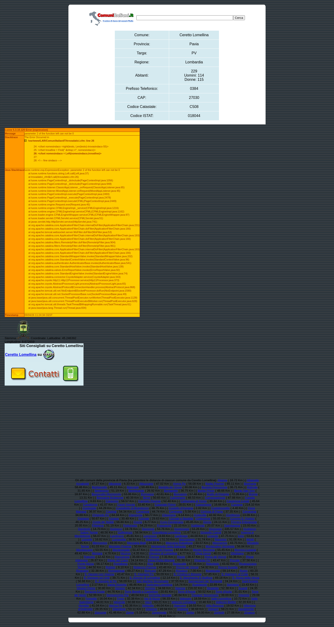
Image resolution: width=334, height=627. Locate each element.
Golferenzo (125, 532)
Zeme (130, 612)
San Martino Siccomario (152, 581)
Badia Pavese (215, 483)
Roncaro (150, 570)
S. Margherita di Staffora (196, 577)
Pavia (181, 557)
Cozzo (138, 522)
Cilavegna (169, 515)
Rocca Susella (228, 567)
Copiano (83, 518)
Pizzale (235, 560)
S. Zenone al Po (105, 581)
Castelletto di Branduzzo (132, 508)
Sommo (150, 588)
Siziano (120, 588)
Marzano (221, 539)
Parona (154, 557)
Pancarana (122, 557)
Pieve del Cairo (118, 560)
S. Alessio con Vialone (99, 574)
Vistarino (151, 609)
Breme (253, 494)
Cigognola (135, 515)
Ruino (243, 570)
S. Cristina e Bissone (187, 574)
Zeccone (100, 612)
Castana (236, 504)
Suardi (242, 588)
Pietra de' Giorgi (215, 557)
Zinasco (249, 612)
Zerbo (190, 612)
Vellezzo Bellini (226, 602)
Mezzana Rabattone (179, 543)
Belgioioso (102, 490)
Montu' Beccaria (204, 550)
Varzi (148, 602)
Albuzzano (146, 483)
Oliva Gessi (203, 553)
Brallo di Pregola (218, 494)
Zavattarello (246, 609)
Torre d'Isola (223, 591)
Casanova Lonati (238, 501)
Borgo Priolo (206, 490)
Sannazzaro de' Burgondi (205, 581)
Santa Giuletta (116, 584)
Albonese (115, 483)
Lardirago (181, 536)
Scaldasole (199, 584)
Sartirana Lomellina (159, 584)
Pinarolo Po (202, 560)
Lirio (241, 536)
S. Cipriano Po (144, 574)
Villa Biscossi (215, 605)
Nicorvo (126, 553)
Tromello (91, 598)
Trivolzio (243, 595)
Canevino (112, 501)
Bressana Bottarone (109, 497)
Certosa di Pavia (212, 511)
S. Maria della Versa (245, 577)
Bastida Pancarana (214, 487)
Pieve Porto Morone (161, 560)
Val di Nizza (152, 598)
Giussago (215, 529)
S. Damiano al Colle (235, 574)
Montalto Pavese (120, 546)
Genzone (148, 529)
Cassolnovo (203, 504)
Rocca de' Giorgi (187, 567)
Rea (150, 563)
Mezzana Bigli (136, 543)
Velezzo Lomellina (183, 602)
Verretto (83, 605)
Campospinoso (215, 497)
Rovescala (213, 570)
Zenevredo (159, 612)
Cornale (143, 518)
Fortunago (130, 525)
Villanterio (118, 609)
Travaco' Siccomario (204, 595)
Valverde (119, 602)
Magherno (152, 539)
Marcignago (187, 539)
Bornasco (147, 494)
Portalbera (121, 563)
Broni (146, 497)
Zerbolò (219, 612)
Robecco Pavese (144, 567)
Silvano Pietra (86, 588)
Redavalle (179, 563)
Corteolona (203, 518)
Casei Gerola (126, 504)
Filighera (97, 525)
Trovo (120, 598)
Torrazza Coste (94, 591)
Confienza (233, 515)
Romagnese (116, 570)
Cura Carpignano (171, 522)
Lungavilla (119, 539)
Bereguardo (136, 490)
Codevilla (200, 515)
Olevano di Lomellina (163, 553)
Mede (250, 539)
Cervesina (249, 511)
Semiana (233, 584)
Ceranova (142, 511)
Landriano (117, 536)
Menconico (100, 543)
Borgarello (171, 490)
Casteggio (89, 508)
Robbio (110, 567)
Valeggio (185, 598)
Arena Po (179, 483)
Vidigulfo (148, 605)
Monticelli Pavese (161, 550)
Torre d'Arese (187, 591)
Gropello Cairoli (210, 532)
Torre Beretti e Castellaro (141, 591)
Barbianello (99, 487)
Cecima (111, 511)
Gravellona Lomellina (166, 532)
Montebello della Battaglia (168, 546)
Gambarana (232, 525)
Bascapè (133, 487)
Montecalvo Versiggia (220, 546)
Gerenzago (181, 529)
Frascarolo (164, 525)
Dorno (207, 522)
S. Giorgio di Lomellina (144, 577)
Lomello (87, 539)
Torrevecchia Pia (117, 595)
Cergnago (175, 511)
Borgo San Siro (244, 490)
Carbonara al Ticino (193, 501)
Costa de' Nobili (103, 522)
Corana (114, 518)
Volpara (213, 609)
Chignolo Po (101, 515)
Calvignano (177, 497)
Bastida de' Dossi (170, 487)
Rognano (82, 570)
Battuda (252, 487)
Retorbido (212, 563)
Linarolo (213, 536)
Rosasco (182, 570)
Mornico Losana (245, 550)
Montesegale (121, 550)
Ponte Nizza (85, 563)
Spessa (180, 588)
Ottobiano (237, 553)
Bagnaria (250, 483)
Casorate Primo (165, 504)
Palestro (89, 557)
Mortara (97, 553)
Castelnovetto (220, 508)
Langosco (150, 536)
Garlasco (116, 529)
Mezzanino (220, 543)
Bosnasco (180, 494)
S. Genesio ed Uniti (96, 577)
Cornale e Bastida (181, 518)
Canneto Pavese (149, 501)
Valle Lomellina (221, 598)
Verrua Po (115, 605)
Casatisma (90, 504)
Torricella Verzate (160, 595)
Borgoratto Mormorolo (106, 494)
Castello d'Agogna (181, 508)
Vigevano (179, 605)
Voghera (182, 609)
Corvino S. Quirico (242, 518)
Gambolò (84, 529)
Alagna (222, 480)
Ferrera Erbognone (244, 522)
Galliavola (197, 525)
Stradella (212, 588)
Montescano (84, 550)
